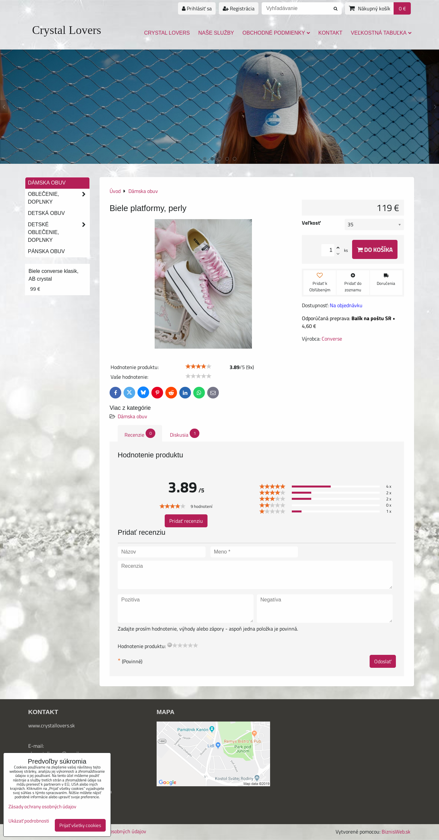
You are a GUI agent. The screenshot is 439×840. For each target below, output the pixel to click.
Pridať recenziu (186, 521)
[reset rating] (169, 644)
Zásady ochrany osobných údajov (42, 806)
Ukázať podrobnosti (28, 821)
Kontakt (330, 33)
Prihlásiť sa (197, 8)
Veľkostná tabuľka (381, 33)
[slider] (198, 366)
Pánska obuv (46, 251)
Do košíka (375, 249)
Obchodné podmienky (276, 33)
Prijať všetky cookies (80, 825)
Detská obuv (46, 213)
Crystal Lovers (66, 30)
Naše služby (216, 33)
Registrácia (239, 8)
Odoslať (382, 661)
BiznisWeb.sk (396, 831)
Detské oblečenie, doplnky (58, 232)
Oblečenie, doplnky (58, 198)
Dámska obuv (132, 416)
